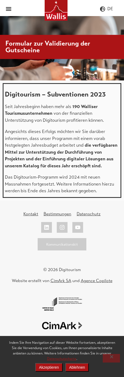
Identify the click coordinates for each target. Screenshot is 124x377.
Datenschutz (89, 214)
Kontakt (30, 214)
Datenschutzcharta (61, 358)
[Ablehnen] (111, 358)
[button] (8, 8)
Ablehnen (77, 367)
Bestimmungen (57, 214)
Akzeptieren (49, 367)
